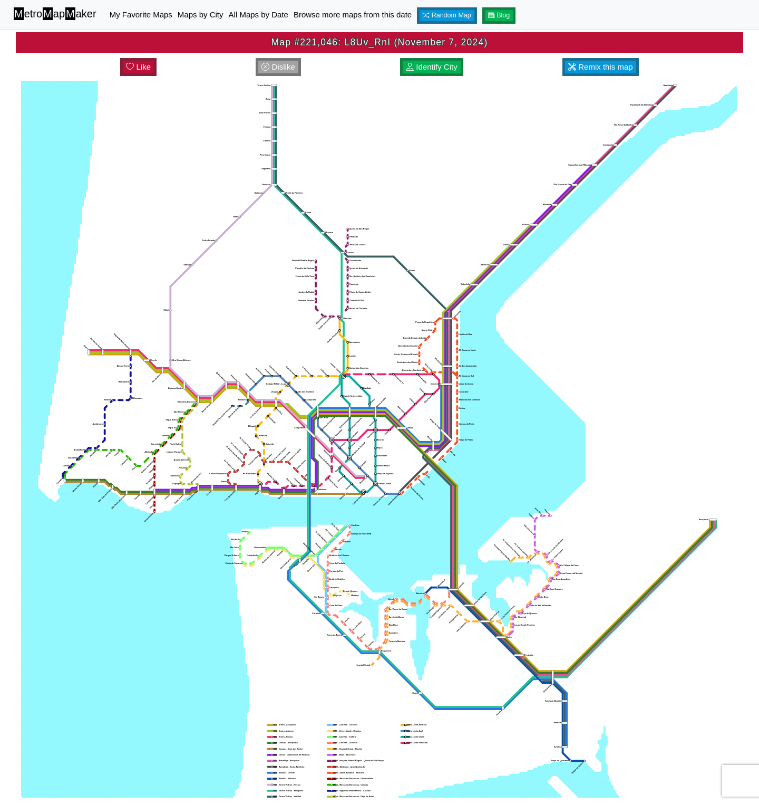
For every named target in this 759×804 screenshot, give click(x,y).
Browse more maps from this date (353, 14)
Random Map (447, 15)
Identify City (432, 66)
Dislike (278, 66)
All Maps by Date (258, 14)
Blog (499, 15)
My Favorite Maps (141, 14)
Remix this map (600, 66)
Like (138, 66)
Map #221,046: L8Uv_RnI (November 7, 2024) (379, 42)
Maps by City (200, 14)
